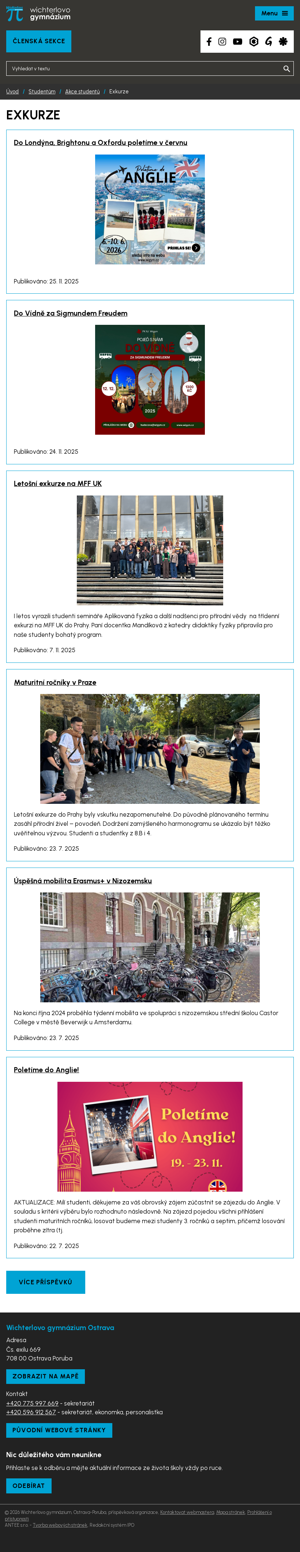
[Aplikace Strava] (283, 41)
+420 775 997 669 (32, 1403)
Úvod (12, 91)
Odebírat (28, 1485)
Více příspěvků (46, 1282)
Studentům (42, 91)
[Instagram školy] (222, 41)
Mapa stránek (230, 1512)
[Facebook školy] (209, 41)
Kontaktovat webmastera (187, 1512)
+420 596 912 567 (31, 1412)
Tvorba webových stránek (60, 1525)
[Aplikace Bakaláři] (254, 42)
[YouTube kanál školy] (237, 41)
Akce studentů (82, 91)
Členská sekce (39, 41)
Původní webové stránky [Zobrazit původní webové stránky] (59, 1430)
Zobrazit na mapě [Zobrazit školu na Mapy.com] (45, 1376)
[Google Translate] (268, 41)
